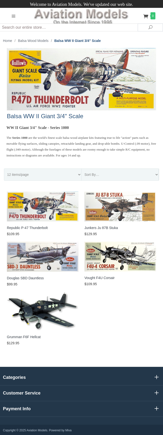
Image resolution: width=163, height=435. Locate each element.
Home (7, 41)
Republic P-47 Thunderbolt (27, 228)
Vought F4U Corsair (99, 278)
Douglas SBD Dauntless (25, 278)
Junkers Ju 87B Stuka (101, 228)
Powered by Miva (60, 430)
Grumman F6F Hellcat (24, 337)
